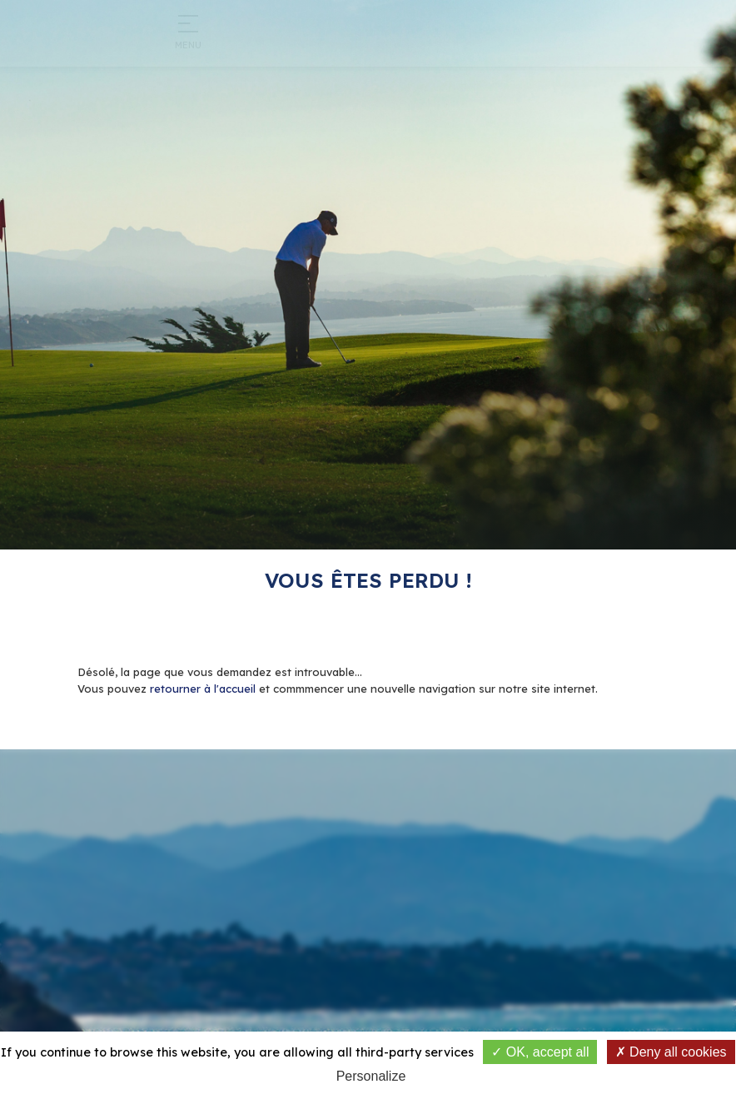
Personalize (371, 1076)
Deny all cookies (671, 1052)
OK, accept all (540, 1052)
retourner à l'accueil (203, 688)
